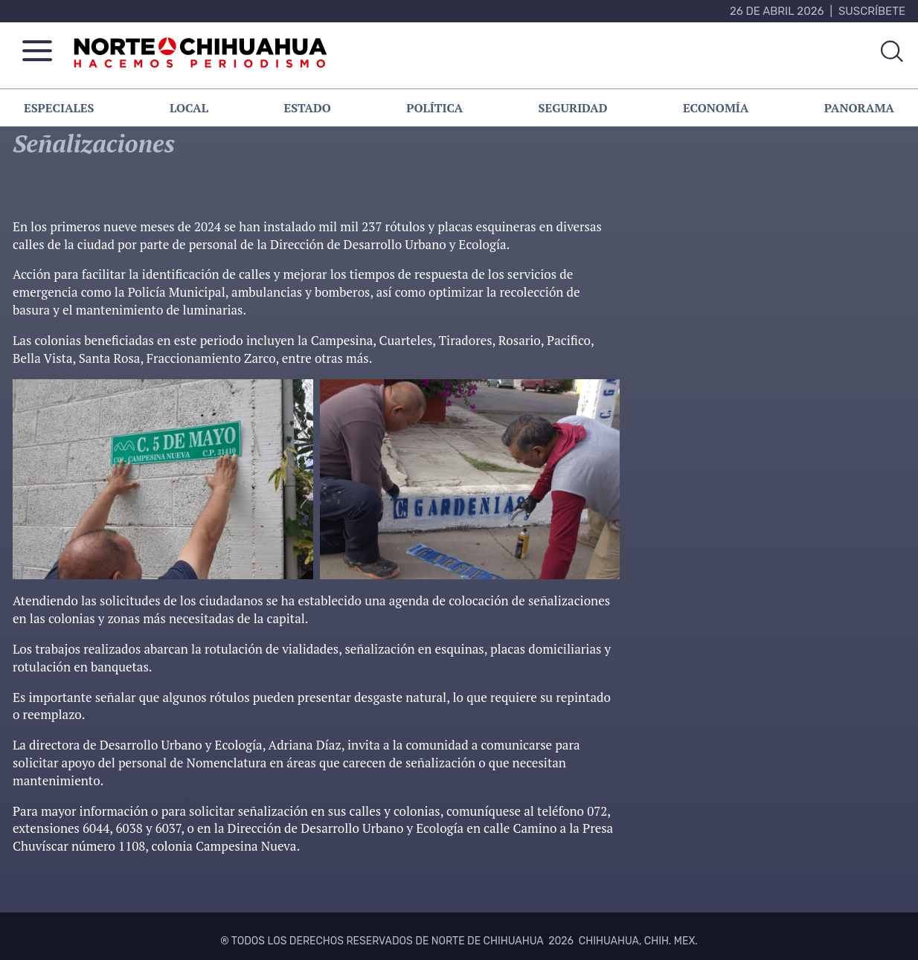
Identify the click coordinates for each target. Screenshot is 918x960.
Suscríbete (871, 11)
